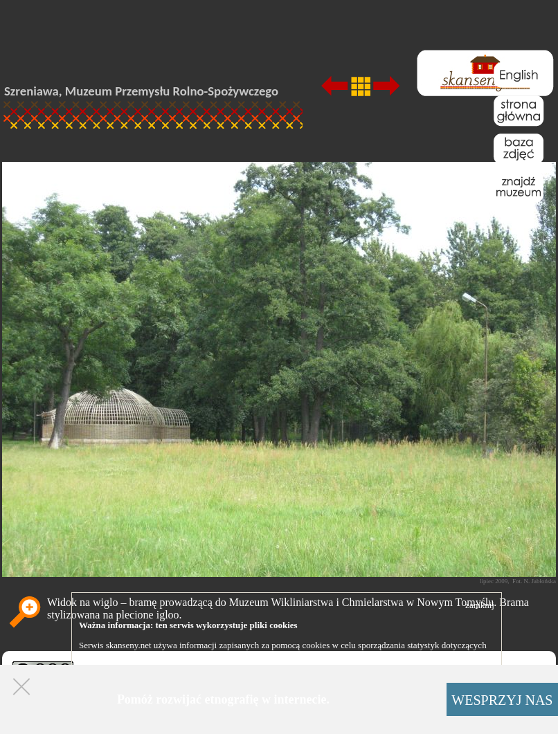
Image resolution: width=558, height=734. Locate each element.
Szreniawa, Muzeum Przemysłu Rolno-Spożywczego (141, 91)
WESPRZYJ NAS (501, 700)
